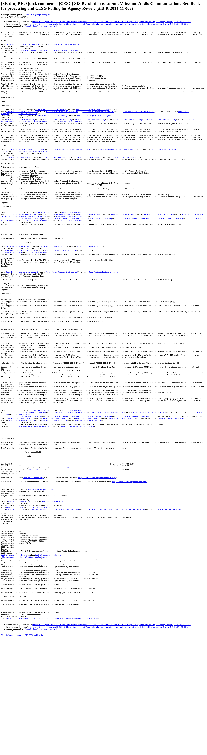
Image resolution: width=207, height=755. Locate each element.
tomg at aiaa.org (13, 296)
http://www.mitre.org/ (34, 557)
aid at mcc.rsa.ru (15, 605)
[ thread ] (35, 26)
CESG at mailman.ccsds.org (14, 660)
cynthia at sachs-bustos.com (131, 605)
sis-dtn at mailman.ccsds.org (33, 54)
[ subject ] (44, 26)
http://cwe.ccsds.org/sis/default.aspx (97, 567)
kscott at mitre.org (28, 130)
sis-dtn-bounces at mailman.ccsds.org (25, 173)
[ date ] (28, 26)
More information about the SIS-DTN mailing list (22, 753)
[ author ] (53, 26)
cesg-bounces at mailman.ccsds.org (34, 505)
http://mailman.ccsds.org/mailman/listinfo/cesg (24, 662)
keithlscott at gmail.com (40, 581)
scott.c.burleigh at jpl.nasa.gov (37, 15)
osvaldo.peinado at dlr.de (26, 251)
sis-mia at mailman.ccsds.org (64, 54)
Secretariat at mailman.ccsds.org (29, 489)
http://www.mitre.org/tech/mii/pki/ (129, 572)
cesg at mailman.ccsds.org (21, 496)
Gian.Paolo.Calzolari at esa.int (23, 47)
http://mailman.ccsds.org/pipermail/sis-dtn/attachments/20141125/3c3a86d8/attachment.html (52, 736)
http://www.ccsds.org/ (33, 567)
